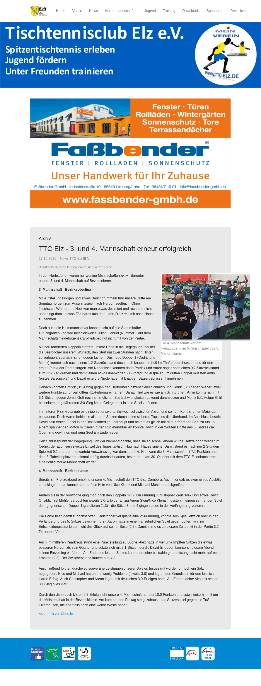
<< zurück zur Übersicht (57, 614)
